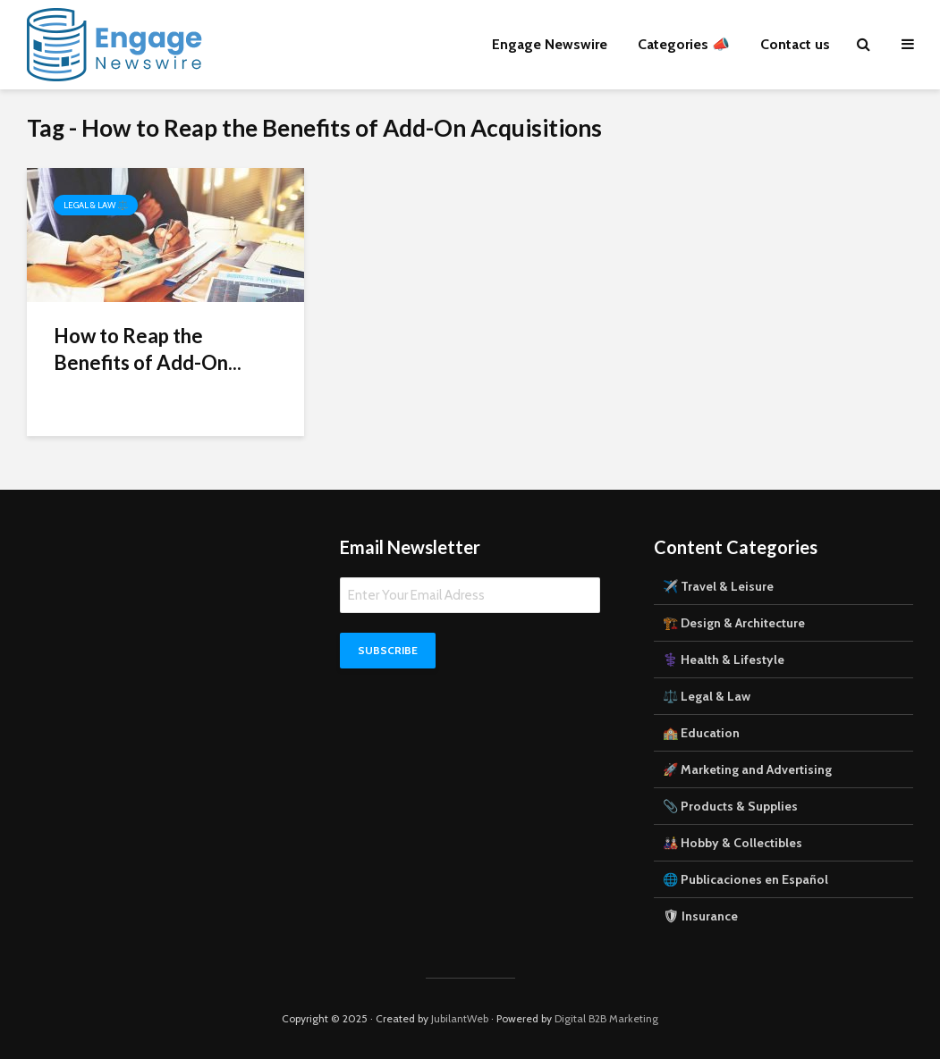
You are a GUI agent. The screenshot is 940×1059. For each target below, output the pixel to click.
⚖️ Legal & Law (706, 696)
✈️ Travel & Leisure (718, 586)
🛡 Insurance (700, 916)
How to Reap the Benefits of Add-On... (147, 349)
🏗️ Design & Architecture (734, 623)
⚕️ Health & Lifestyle (723, 659)
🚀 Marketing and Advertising (747, 769)
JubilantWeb (459, 1018)
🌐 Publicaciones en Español (745, 879)
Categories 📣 (684, 44)
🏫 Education (701, 733)
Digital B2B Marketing (606, 1018)
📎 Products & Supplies (730, 806)
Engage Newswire (549, 44)
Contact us (795, 44)
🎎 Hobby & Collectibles (732, 843)
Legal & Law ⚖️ (96, 205)
